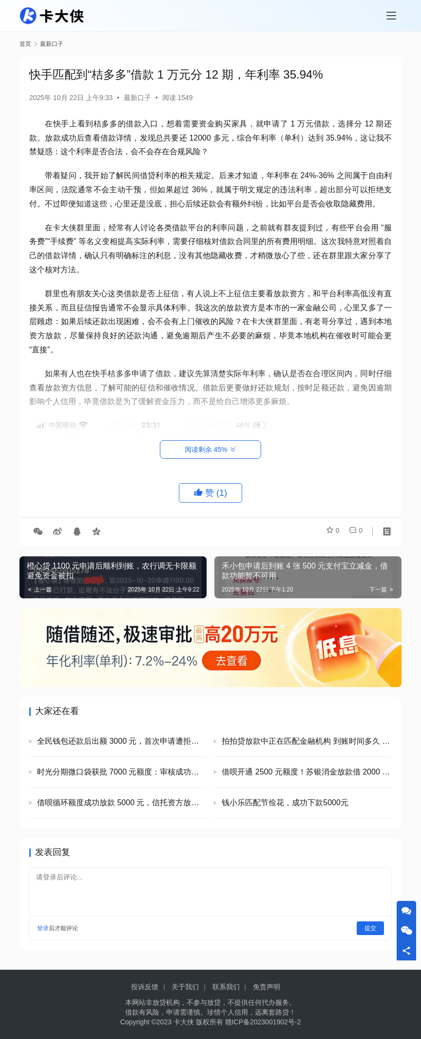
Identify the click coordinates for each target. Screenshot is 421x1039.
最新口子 (137, 98)
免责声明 (266, 987)
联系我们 (226, 987)
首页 (25, 44)
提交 (370, 928)
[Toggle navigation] (391, 15)
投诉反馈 (144, 987)
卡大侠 (183, 1022)
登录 (43, 928)
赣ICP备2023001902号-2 (263, 1022)
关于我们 (185, 987)
